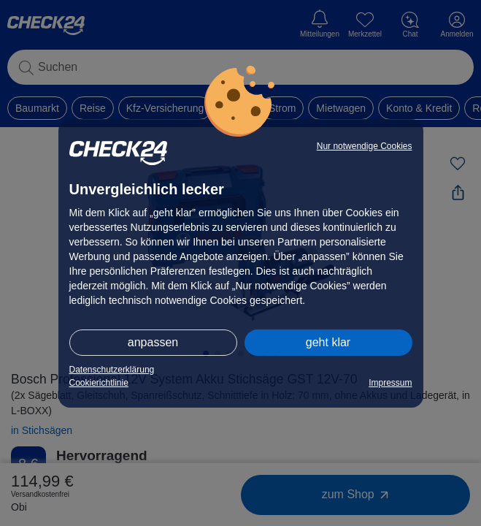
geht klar (328, 342)
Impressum (390, 383)
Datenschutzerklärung (112, 370)
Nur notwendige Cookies (364, 146)
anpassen (153, 342)
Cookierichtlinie (98, 383)
